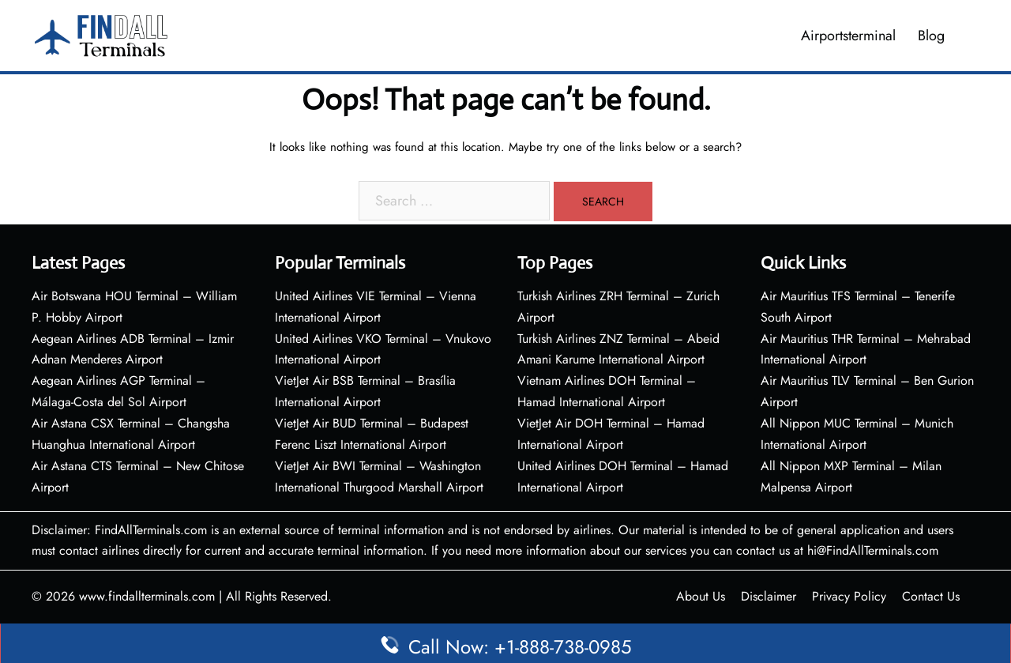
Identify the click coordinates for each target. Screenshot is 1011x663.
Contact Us (931, 596)
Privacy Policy (849, 596)
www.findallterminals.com (147, 596)
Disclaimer (768, 596)
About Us (700, 596)
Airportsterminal (848, 35)
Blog (931, 35)
